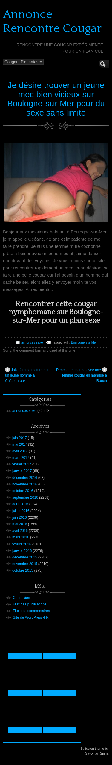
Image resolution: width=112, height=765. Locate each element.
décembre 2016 (24, 478)
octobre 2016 (22, 491)
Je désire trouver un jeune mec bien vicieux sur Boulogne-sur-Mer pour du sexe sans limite (56, 99)
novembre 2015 (24, 564)
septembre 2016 (25, 497)
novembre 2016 (24, 484)
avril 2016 (20, 531)
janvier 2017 (22, 471)
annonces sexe (32, 342)
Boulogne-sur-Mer (84, 342)
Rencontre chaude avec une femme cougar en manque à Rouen (81, 375)
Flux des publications (29, 604)
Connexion (21, 598)
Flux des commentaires (31, 611)
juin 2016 (19, 517)
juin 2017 (19, 438)
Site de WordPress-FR (31, 617)
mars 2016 (20, 537)
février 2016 (21, 544)
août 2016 (20, 504)
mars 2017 (20, 458)
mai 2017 (19, 444)
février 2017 (21, 464)
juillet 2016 (20, 511)
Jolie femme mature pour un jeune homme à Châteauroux (28, 375)
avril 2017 (20, 451)
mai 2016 (19, 524)
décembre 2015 (24, 557)
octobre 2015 (22, 570)
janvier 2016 (22, 551)
